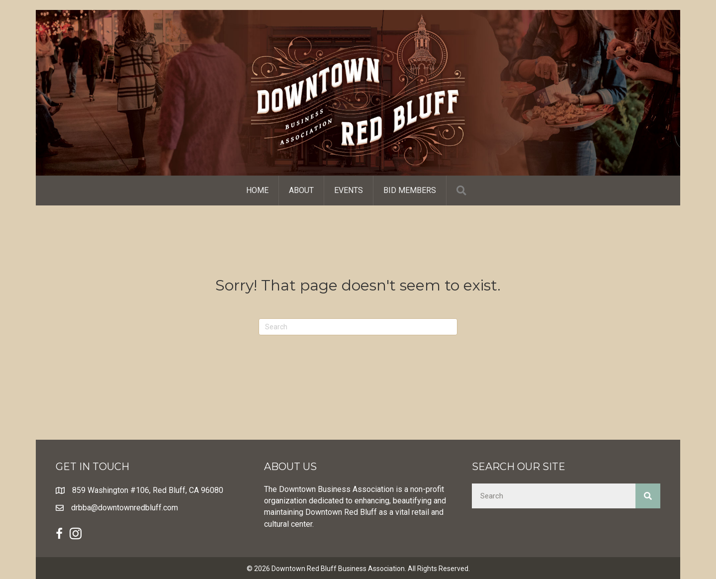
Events (348, 190)
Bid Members (409, 190)
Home (257, 190)
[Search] (358, 326)
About (301, 190)
